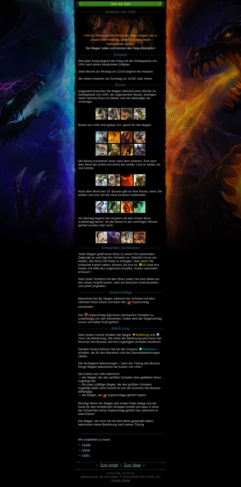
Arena (86, 450)
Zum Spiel (132, 465)
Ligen (86, 455)
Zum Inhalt (109, 465)
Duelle (86, 444)
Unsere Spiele (120, 480)
